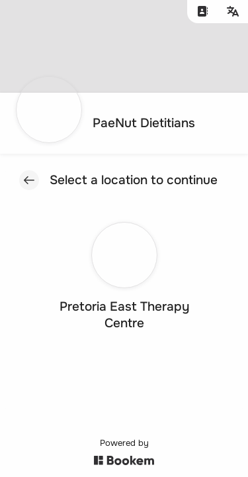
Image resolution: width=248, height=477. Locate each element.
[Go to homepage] (109, 123)
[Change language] (233, 11)
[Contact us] (202, 11)
